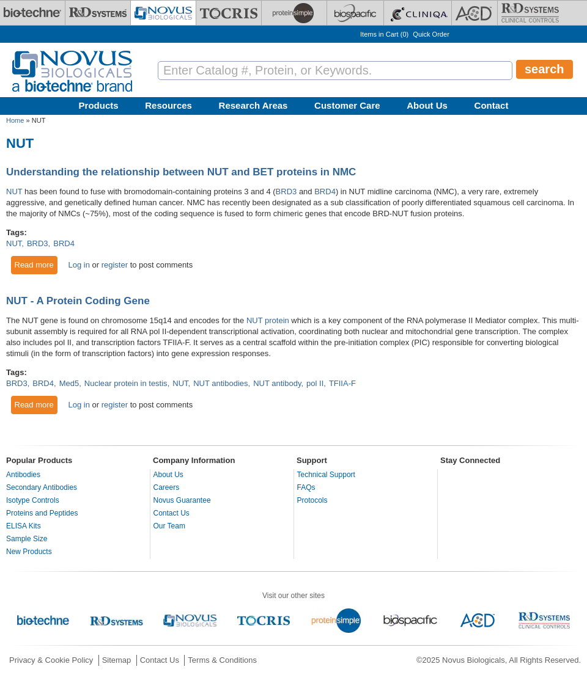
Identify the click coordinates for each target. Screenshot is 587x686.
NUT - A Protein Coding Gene (78, 301)
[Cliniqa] (417, 13)
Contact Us (171, 513)
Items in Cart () (384, 34)
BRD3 (286, 191)
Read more (36, 264)
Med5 (69, 383)
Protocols (312, 500)
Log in (78, 264)
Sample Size (26, 539)
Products (99, 105)
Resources (168, 105)
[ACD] (474, 13)
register (115, 264)
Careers (166, 487)
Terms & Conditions (222, 660)
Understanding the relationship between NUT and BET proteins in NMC (181, 172)
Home (15, 120)
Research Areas (253, 105)
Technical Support (326, 474)
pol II (314, 383)
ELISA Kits (23, 526)
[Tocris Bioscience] (229, 13)
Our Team (169, 526)
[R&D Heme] (530, 13)
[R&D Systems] (98, 13)
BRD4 (325, 191)
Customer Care (347, 105)
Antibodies (23, 474)
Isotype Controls (32, 500)
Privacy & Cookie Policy (51, 660)
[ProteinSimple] (294, 13)
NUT (14, 191)
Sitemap (116, 660)
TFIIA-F (342, 383)
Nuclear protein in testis (126, 383)
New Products (29, 551)
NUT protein (267, 320)
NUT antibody (277, 383)
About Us (427, 105)
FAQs (306, 487)
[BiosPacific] (355, 13)
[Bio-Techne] (32, 13)
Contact (491, 105)
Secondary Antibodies (41, 487)
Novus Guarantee (182, 500)
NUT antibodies (220, 383)
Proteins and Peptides (42, 513)
